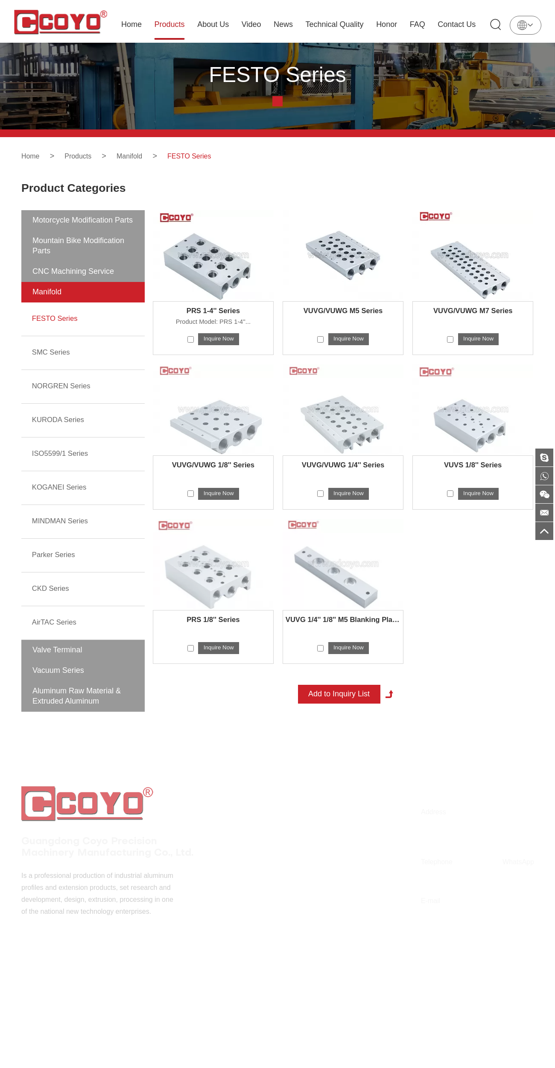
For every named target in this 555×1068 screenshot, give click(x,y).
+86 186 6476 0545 (517, 891)
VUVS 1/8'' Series (472, 478)
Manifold (137, 156)
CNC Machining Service (73, 283)
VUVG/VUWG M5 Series (343, 322)
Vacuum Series (58, 677)
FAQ (419, 24)
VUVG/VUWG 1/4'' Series (343, 478)
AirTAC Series (56, 629)
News (285, 24)
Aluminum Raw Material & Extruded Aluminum (76, 703)
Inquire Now (219, 351)
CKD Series (52, 596)
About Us (215, 24)
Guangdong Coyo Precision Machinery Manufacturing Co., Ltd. (102, 824)
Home (133, 24)
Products (171, 24)
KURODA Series (60, 429)
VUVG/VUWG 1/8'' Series (213, 478)
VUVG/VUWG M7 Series (473, 322)
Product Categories (80, 195)
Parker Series (55, 563)
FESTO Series (201, 156)
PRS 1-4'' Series (213, 322)
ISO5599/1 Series (62, 463)
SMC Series (52, 363)
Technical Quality (336, 24)
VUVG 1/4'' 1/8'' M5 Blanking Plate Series (343, 634)
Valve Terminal (57, 657)
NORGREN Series (63, 396)
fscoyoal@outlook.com (440, 930)
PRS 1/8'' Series (213, 634)
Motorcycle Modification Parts (82, 231)
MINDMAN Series (62, 529)
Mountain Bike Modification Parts (78, 257)
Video (253, 24)
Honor (388, 24)
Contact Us (459, 24)
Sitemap (290, 1004)
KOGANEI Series (61, 496)
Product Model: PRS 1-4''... (213, 333)
